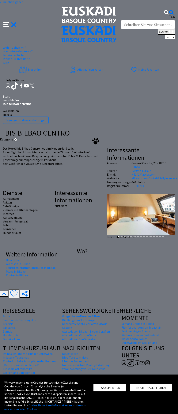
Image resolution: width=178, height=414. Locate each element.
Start (6, 96)
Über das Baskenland (75, 361)
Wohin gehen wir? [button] (14, 47)
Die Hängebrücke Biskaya (78, 320)
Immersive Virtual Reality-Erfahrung (86, 365)
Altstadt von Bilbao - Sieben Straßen (86, 331)
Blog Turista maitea (75, 357)
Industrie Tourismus (16, 357)
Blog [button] (6, 63)
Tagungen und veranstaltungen (25, 120)
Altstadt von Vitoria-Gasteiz (80, 335)
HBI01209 (137, 186)
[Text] (148, 24)
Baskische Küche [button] (13, 55)
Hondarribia (10, 335)
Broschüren (30, 69)
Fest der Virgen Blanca (136, 331)
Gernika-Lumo (12, 339)
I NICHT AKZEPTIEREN (151, 388)
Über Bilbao (13, 260)
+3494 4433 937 (141, 171)
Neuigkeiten (70, 354)
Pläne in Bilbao (16, 271)
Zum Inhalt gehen (11, 2)
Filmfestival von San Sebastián (141, 327)
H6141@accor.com (143, 174)
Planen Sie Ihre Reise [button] (16, 59)
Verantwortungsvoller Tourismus (83, 369)
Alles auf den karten (86, 69)
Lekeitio (8, 324)
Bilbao (135, 167)
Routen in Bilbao (17, 275)
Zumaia (8, 331)
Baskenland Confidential (19, 373)
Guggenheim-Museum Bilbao (81, 316)
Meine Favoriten (144, 69)
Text (172, 16)
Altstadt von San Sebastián (79, 339)
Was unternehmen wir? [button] (18, 51)
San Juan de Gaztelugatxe (19, 320)
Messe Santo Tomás (134, 339)
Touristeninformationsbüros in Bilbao (31, 268)
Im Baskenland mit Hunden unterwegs (28, 354)
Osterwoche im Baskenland (139, 343)
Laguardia (9, 328)
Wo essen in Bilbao (18, 264)
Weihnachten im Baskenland (140, 335)
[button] (10, 24)
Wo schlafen (11, 100)
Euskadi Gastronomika (17, 369)
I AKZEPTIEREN (110, 388)
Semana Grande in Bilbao (138, 324)
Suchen (166, 32)
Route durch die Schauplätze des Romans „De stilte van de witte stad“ (29, 363)
